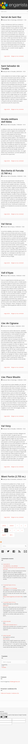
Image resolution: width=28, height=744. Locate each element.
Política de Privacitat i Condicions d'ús (10, 693)
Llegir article (7, 56)
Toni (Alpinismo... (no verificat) (10, 566)
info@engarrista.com (15, 681)
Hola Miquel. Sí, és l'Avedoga (10, 588)
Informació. (6, 605)
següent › (4, 535)
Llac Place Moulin (10, 377)
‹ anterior (11, 525)
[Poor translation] (5, 717)
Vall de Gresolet (7, 621)
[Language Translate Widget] (14, 662)
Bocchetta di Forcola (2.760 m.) (12, 172)
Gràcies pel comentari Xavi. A (10, 624)
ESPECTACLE (6, 639)
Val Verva (6, 223)
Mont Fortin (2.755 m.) (13, 476)
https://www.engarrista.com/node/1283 (12, 596)
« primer (4, 525)
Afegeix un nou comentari (17, 56)
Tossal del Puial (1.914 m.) (9, 585)
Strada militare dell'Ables (9, 120)
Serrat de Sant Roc (11, 17)
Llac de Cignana (9, 323)
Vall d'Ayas (7, 272)
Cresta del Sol (6, 564)
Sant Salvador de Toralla (10, 67)
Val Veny (6, 425)
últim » (11, 535)
